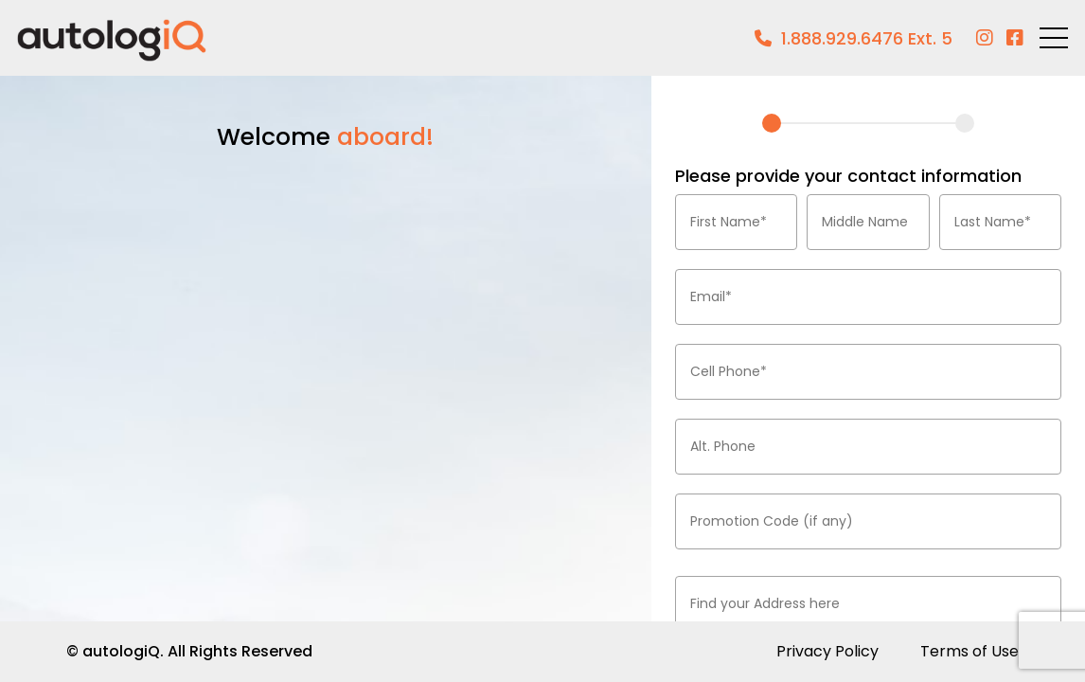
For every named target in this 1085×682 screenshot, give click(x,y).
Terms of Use (969, 651)
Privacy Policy (827, 651)
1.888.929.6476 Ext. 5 (866, 38)
